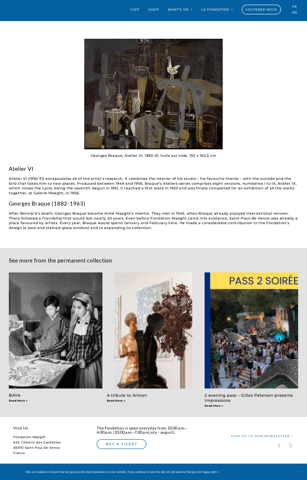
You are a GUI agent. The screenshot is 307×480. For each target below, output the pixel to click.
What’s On (180, 10)
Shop (153, 10)
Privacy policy (259, 472)
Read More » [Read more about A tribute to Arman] (116, 400)
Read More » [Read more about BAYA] (18, 400)
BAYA (15, 395)
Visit (135, 10)
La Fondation (217, 10)
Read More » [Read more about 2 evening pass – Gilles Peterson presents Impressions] (214, 405)
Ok (227, 472)
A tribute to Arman (127, 395)
